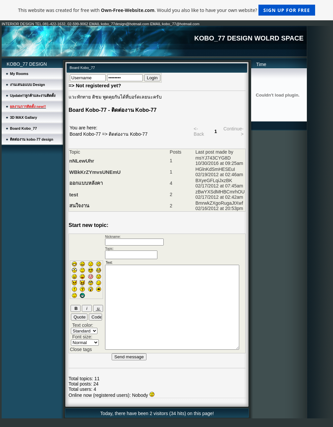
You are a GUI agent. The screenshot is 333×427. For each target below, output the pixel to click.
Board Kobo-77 (85, 134)
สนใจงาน (79, 205)
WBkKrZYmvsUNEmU (95, 172)
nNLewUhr (81, 161)
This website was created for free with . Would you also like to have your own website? (166, 10)
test (73, 194)
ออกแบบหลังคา (86, 183)
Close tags (81, 349)
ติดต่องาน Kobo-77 (128, 134)
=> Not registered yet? (95, 85)
